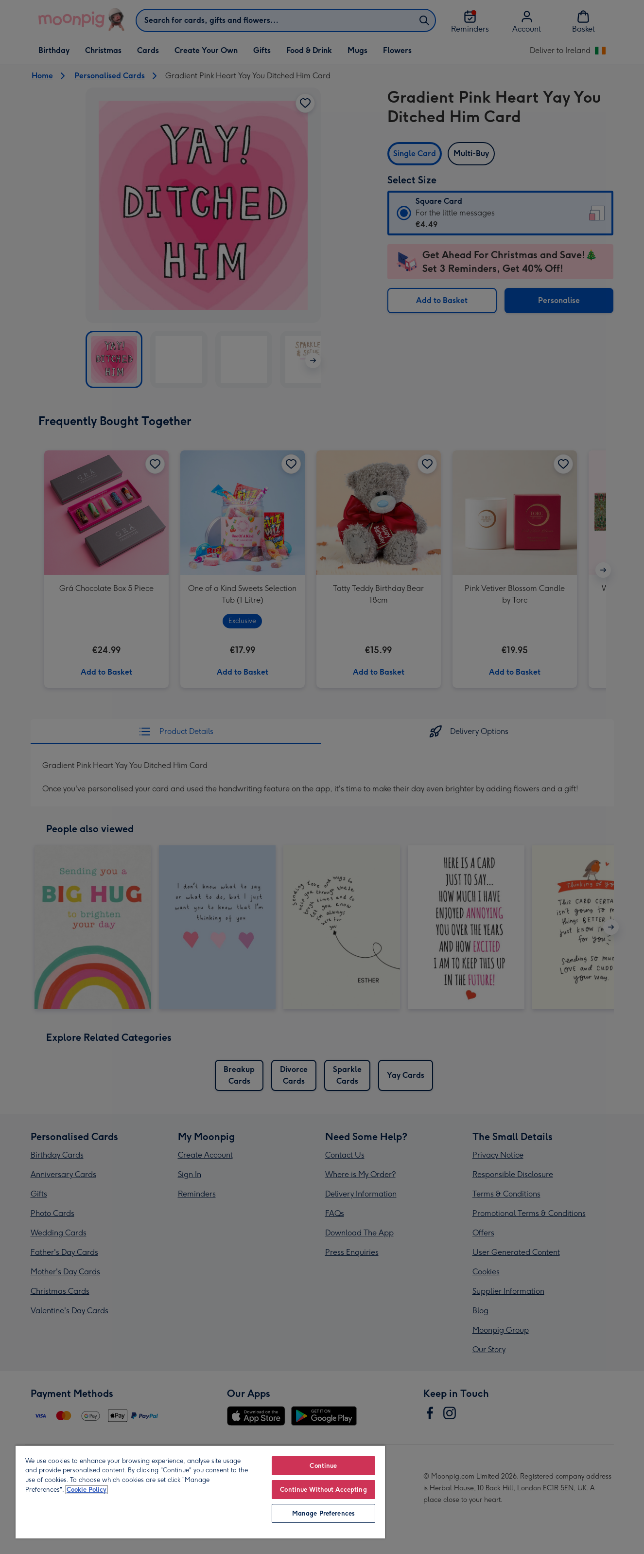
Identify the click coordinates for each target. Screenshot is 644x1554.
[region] (200, 1491)
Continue (323, 1465)
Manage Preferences (323, 1513)
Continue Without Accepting (323, 1489)
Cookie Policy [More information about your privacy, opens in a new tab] (86, 1489)
